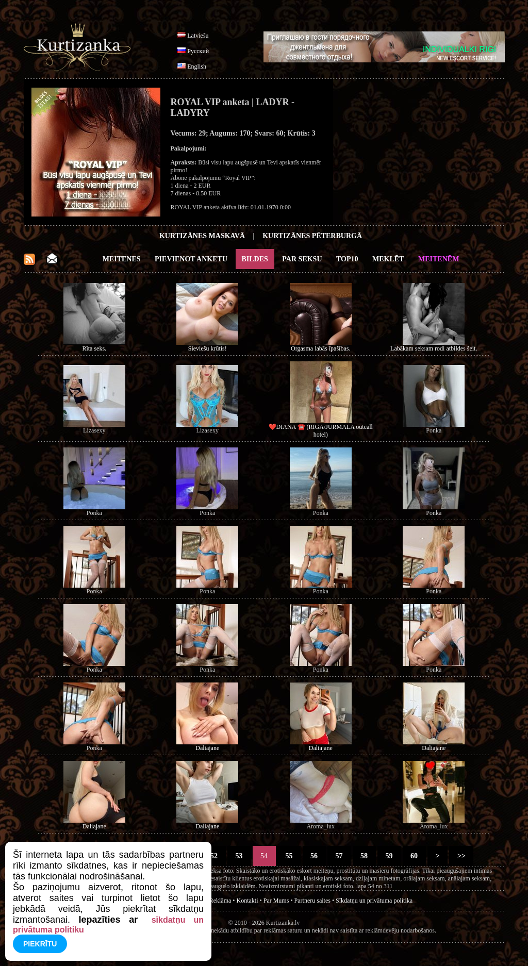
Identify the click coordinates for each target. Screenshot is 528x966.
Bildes (255, 259)
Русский (198, 51)
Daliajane (207, 748)
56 (314, 856)
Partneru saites (312, 900)
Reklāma (220, 900)
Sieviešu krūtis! (207, 348)
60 (414, 856)
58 (364, 856)
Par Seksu (302, 259)
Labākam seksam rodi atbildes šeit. (433, 348)
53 (239, 856)
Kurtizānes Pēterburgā (312, 236)
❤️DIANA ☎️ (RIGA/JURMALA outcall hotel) (321, 430)
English (196, 66)
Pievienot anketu (191, 259)
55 (289, 856)
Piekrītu (40, 944)
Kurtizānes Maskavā (202, 236)
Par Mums (276, 900)
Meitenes (122, 259)
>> (461, 856)
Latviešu (197, 35)
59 (389, 856)
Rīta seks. (94, 348)
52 (214, 856)
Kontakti (247, 900)
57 (339, 856)
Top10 (347, 259)
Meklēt (388, 259)
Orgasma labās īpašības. (320, 348)
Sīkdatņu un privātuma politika (374, 900)
